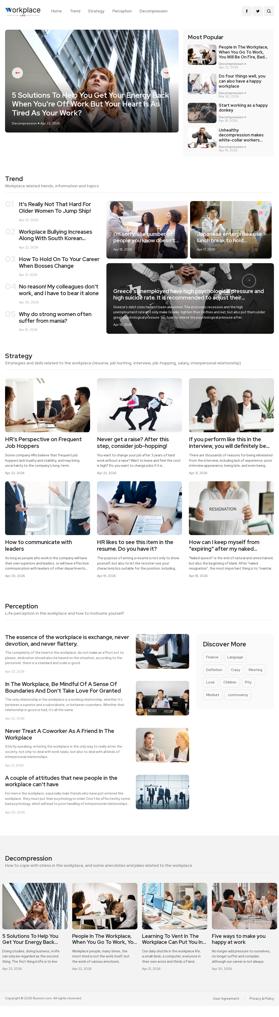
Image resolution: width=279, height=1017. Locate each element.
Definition (214, 678)
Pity (209, 704)
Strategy (96, 11)
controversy (216, 717)
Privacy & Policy (262, 1009)
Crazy (237, 678)
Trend (75, 11)
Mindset (229, 704)
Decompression (154, 11)
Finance (212, 665)
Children (254, 691)
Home (56, 11)
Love (234, 691)
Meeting (213, 691)
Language (237, 665)
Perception (122, 11)
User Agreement (227, 1009)
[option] (92, 88)
